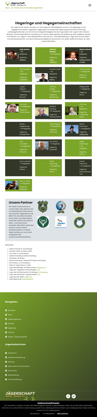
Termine (11, 332)
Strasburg (23, 191)
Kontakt (11, 323)
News (10, 315)
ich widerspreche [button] (48, 414)
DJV (38, 276)
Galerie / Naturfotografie (17, 337)
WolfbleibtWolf (27, 281)
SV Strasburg (43, 274)
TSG (38, 272)
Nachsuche (12, 370)
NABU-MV (28, 279)
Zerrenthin (23, 81)
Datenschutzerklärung (16, 357)
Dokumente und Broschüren (19, 366)
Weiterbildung (13, 375)
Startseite (11, 310)
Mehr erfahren (62, 413)
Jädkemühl (84, 136)
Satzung (11, 362)
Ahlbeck (23, 62)
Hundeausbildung (15, 379)
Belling (52, 81)
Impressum (12, 353)
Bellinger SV (41, 269)
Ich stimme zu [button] (34, 414)
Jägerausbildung (14, 319)
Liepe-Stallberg (53, 63)
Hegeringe (12, 328)
